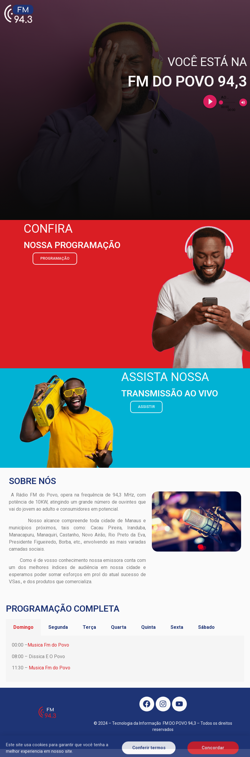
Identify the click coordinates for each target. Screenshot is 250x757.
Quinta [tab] (148, 627)
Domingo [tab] (23, 627)
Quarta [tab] (118, 627)
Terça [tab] (89, 627)
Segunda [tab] (58, 627)
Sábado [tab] (206, 627)
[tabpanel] (125, 659)
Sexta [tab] (177, 627)
